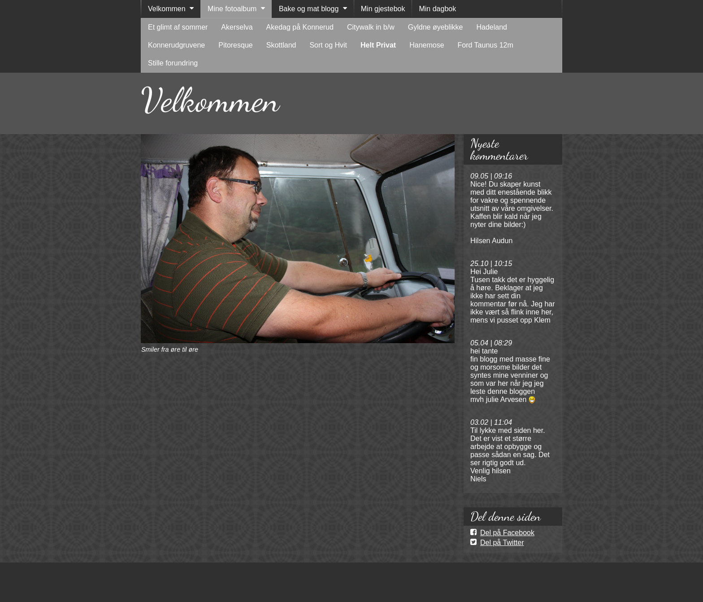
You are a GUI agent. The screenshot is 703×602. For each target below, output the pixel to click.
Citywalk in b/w (371, 27)
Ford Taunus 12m (485, 45)
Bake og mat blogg (308, 9)
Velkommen (167, 9)
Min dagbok (437, 9)
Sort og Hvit (328, 45)
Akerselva (236, 27)
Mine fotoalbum (232, 9)
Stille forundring (173, 63)
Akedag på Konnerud (300, 27)
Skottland (281, 45)
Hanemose (426, 45)
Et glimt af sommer (178, 27)
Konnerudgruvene (176, 45)
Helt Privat (378, 45)
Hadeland (491, 27)
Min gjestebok (383, 9)
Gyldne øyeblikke (435, 27)
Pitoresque (235, 45)
